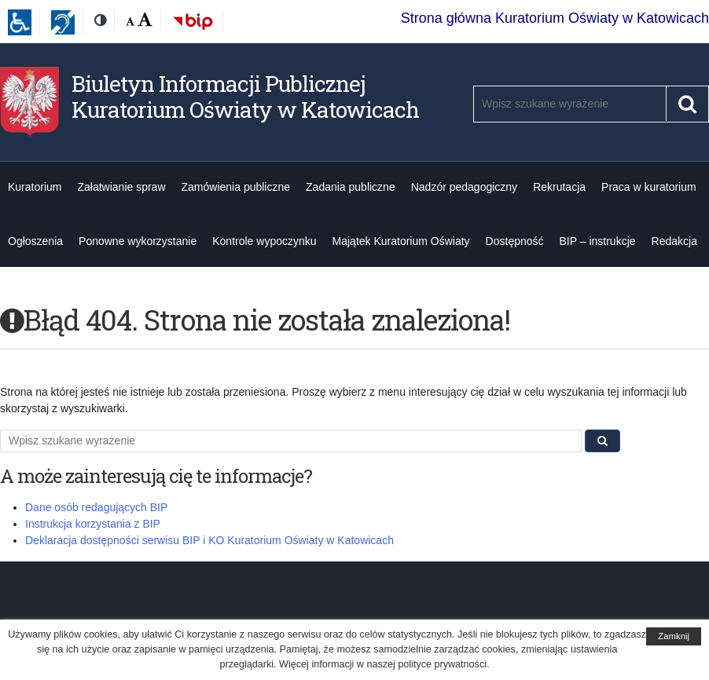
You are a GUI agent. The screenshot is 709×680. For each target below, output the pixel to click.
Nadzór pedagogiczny (464, 187)
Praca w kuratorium (648, 187)
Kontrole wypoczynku (264, 241)
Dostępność (515, 241)
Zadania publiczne (350, 187)
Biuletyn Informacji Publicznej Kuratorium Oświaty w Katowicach (245, 97)
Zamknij (673, 636)
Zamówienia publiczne (236, 187)
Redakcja (674, 241)
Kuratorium (34, 187)
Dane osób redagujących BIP (96, 507)
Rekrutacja (559, 187)
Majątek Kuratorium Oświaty (401, 241)
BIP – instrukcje (598, 241)
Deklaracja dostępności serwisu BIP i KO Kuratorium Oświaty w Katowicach (209, 540)
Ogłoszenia (35, 241)
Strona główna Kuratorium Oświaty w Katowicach (555, 18)
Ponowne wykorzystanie (138, 241)
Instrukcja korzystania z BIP (92, 523)
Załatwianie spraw (121, 187)
